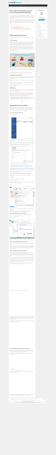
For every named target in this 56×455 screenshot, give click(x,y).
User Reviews (39, 35)
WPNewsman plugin (25, 89)
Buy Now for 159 (41, 19)
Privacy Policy (18, 448)
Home (10, 5)
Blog (46, 7)
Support (24, 5)
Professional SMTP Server (40, 34)
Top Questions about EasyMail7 (41, 30)
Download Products (15, 5)
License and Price (39, 27)
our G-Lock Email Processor (27, 395)
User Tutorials (23, 7)
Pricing (21, 5)
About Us (34, 448)
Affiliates (31, 448)
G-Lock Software (11, 7)
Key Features (39, 26)
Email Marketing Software (17, 7)
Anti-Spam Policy (23, 448)
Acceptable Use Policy (13, 448)
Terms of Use (28, 448)
